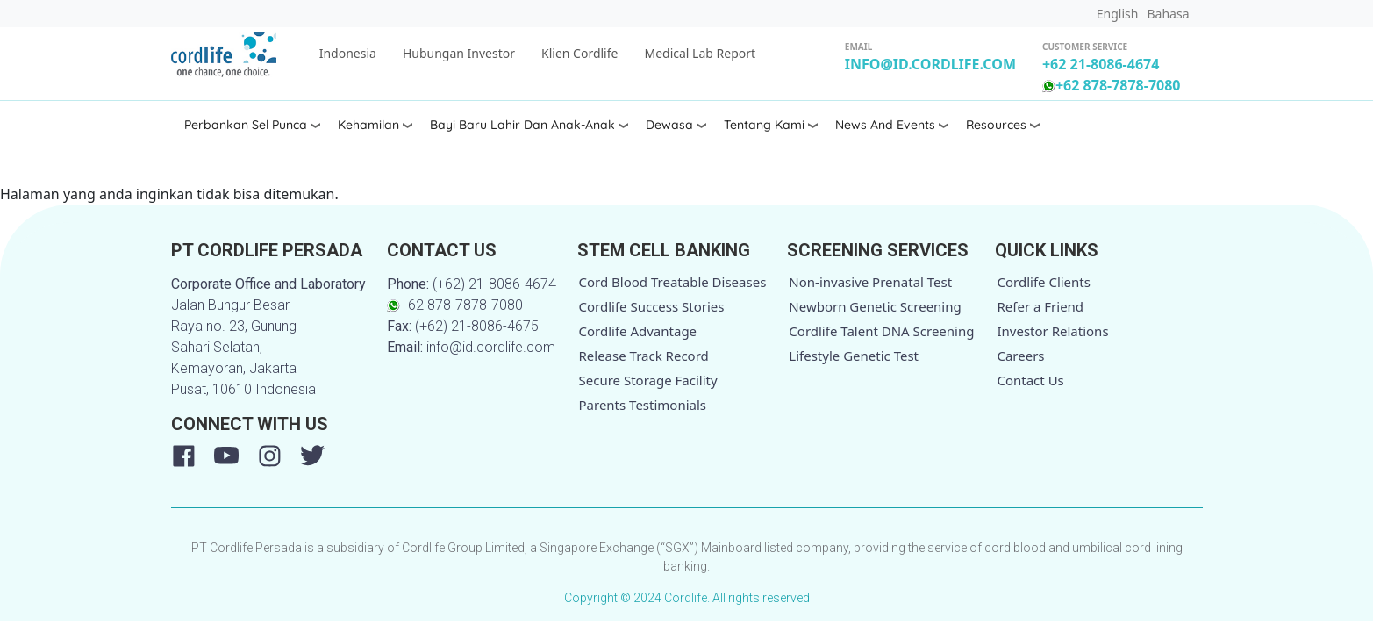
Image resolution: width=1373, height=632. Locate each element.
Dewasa (669, 125)
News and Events (885, 125)
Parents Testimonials (643, 404)
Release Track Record (644, 355)
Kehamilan (368, 125)
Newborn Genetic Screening (875, 306)
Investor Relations (1052, 331)
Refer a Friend (1040, 306)
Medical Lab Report (699, 53)
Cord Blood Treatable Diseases (673, 282)
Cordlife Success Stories (652, 306)
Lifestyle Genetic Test (854, 355)
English (1118, 13)
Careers (1020, 355)
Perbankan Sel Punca (245, 125)
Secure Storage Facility (648, 380)
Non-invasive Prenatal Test (870, 282)
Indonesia (347, 53)
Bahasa (1168, 13)
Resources (996, 125)
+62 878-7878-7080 (1111, 85)
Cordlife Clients (1044, 282)
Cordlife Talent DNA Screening (881, 331)
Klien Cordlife (579, 53)
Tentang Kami (764, 125)
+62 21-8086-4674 (1100, 64)
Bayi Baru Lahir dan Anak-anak (522, 125)
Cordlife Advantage (638, 331)
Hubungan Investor (459, 53)
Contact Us (1030, 380)
